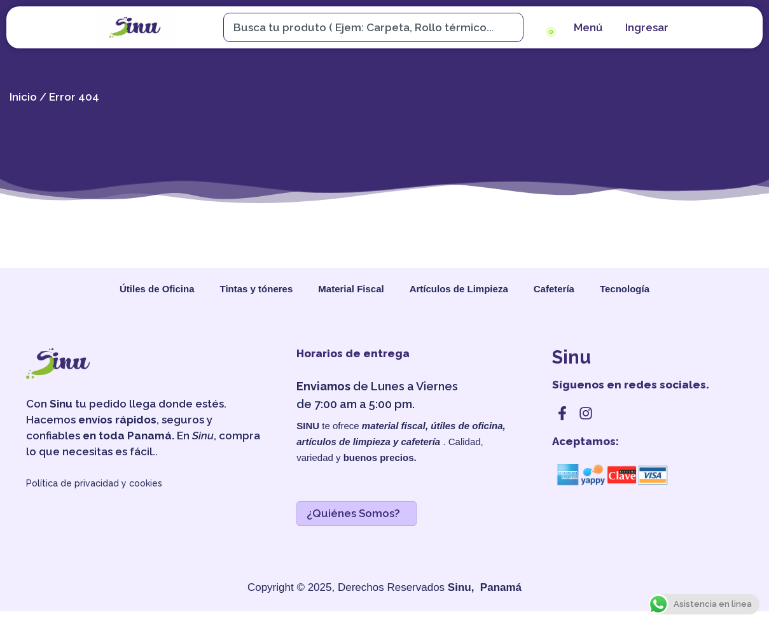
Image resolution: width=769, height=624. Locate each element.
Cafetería (554, 288)
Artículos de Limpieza (459, 288)
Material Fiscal (351, 288)
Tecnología (624, 288)
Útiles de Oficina (157, 288)
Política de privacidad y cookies (94, 483)
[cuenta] (645, 27)
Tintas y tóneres (256, 288)
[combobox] (367, 27)
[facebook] (562, 413)
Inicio (23, 96)
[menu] (587, 27)
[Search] (513, 27)
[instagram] (586, 413)
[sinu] (135, 27)
